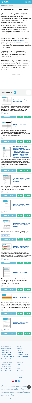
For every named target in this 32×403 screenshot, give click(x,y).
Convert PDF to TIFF (6, 370)
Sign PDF (19, 350)
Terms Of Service (21, 373)
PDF (20, 117)
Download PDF (23, 170)
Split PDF (19, 346)
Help (18, 366)
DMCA (18, 368)
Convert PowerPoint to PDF (7, 356)
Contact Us (19, 375)
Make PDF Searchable (22, 356)
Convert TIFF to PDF (6, 354)
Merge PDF (20, 348)
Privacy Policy (20, 370)
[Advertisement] (16, 80)
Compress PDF (20, 352)
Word (27, 117)
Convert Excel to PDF (6, 348)
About (18, 364)
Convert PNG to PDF (6, 350)
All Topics (19, 377)
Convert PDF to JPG (6, 364)
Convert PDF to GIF (6, 368)
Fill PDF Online (8, 117)
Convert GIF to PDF (6, 352)
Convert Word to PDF (6, 346)
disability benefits (19, 40)
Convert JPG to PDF (6, 358)
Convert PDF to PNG (6, 366)
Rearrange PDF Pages (22, 354)
